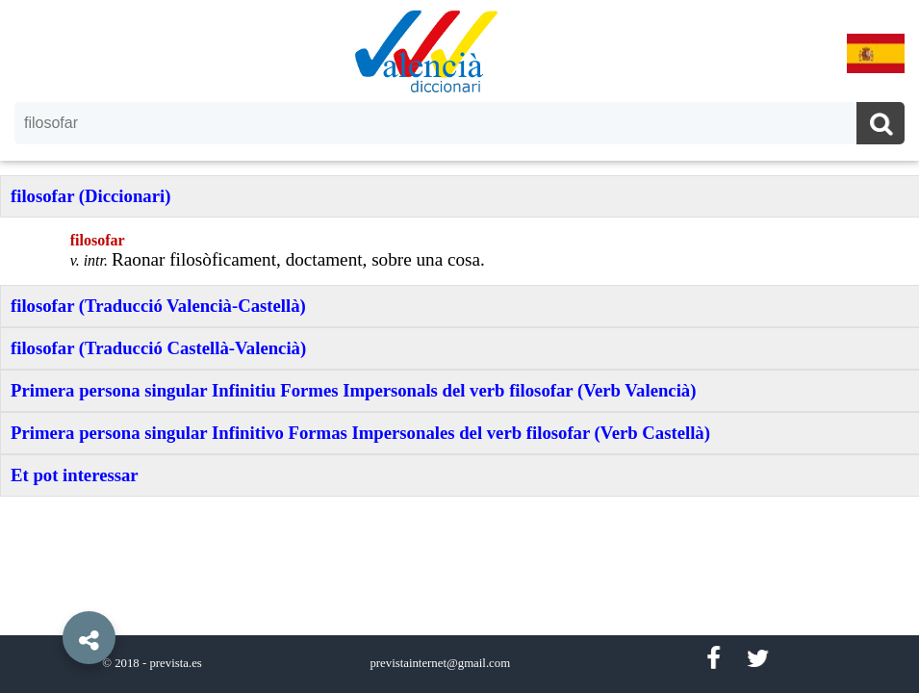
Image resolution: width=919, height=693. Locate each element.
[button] (48, 594)
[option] (459, 346)
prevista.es (175, 663)
